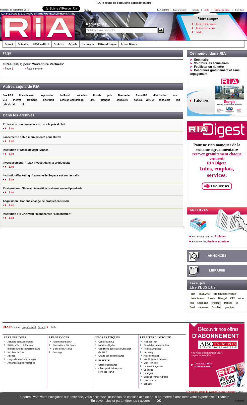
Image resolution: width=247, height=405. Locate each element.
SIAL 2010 (204, 293)
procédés (81, 95)
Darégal (222, 298)
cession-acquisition (71, 100)
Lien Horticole (151, 363)
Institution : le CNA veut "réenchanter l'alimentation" (37, 213)
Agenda (72, 43)
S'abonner (201, 100)
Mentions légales (106, 345)
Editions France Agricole (156, 377)
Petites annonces (152, 349)
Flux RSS (239, 10)
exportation (47, 95)
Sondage (57, 352)
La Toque (148, 370)
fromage (32, 100)
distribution (160, 95)
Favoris (195, 10)
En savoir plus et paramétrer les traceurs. (121, 400)
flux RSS (8, 95)
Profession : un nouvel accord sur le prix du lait (34, 124)
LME (92, 100)
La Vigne (148, 373)
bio (23, 104)
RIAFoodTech (41, 43)
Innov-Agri (149, 352)
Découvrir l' (203, 365)
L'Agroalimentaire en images (22, 359)
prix (109, 95)
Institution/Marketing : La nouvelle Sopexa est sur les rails (41, 175)
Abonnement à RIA (62, 342)
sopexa (138, 100)
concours (122, 100)
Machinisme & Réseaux (156, 359)
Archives (59, 43)
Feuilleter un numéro (209, 67)
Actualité (23, 43)
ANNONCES (217, 255)
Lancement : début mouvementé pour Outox (32, 137)
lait (178, 100)
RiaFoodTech (150, 342)
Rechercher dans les (209, 236)
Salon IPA (141, 95)
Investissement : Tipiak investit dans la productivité (36, 162)
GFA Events (150, 380)
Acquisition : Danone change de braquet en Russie (36, 200)
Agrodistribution (152, 356)
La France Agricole (153, 366)
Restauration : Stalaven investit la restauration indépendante (42, 188)
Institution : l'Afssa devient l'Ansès (25, 149)
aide (150, 99)
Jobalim (148, 384)
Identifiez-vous (206, 24)
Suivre (87, 10)
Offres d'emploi (107, 43)
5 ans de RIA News (62, 349)
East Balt (48, 100)
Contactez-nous (106, 342)
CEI (5, 100)
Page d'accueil (179, 10)
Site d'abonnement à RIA (156, 345)
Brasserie (124, 95)
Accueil (9, 43)
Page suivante (34, 68)
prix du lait (9, 104)
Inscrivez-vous (205, 28)
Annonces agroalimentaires (21, 363)
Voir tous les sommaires (211, 63)
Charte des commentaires (111, 356)
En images (88, 43)
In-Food (65, 95)
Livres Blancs (129, 43)
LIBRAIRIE (217, 270)
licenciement (27, 95)
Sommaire (201, 59)
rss (175, 95)
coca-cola (164, 100)
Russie (97, 95)
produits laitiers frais (225, 293)
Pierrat (17, 100)
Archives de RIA (16, 352)
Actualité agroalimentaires (21, 342)
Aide (199, 32)
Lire (11, 128)
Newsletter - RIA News (64, 345)
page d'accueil (29, 327)
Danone (105, 100)
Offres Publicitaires (107, 365)
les (210, 241)
